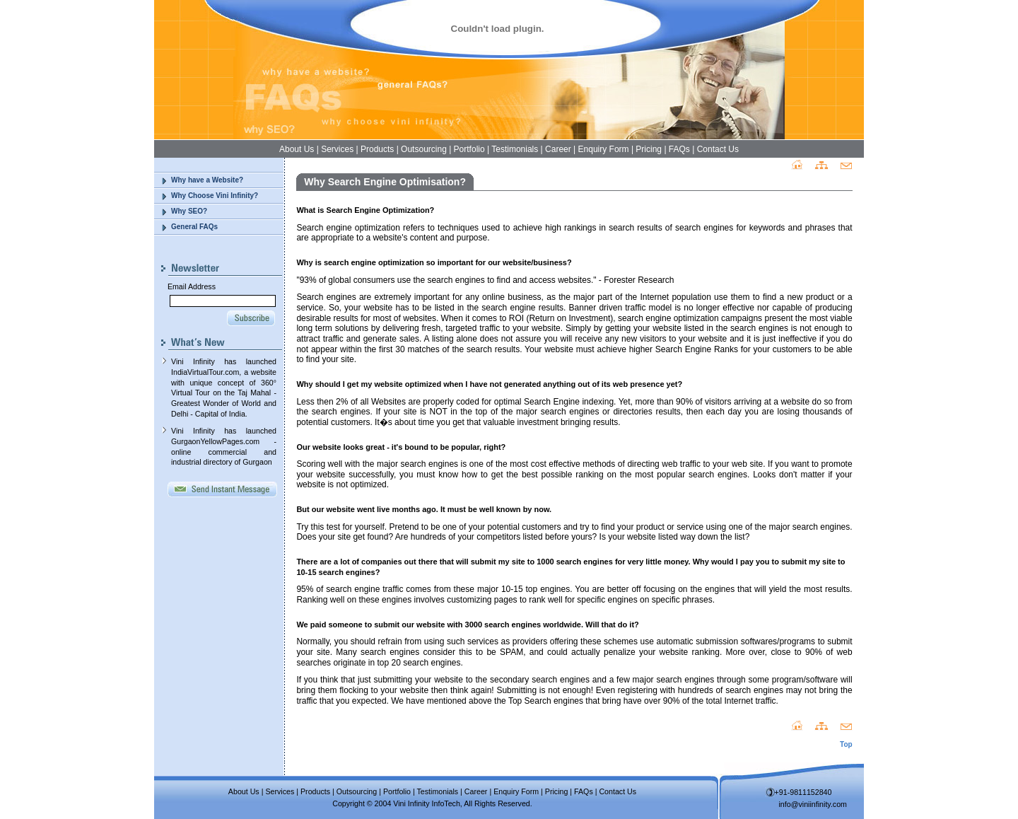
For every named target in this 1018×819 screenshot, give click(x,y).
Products (377, 149)
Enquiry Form (603, 149)
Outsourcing (424, 149)
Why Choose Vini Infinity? (214, 195)
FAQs (679, 149)
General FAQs (194, 227)
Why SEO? (189, 211)
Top (846, 744)
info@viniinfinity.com (813, 804)
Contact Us (718, 149)
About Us (296, 149)
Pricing (649, 149)
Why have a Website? (207, 180)
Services (337, 149)
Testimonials (514, 149)
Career (558, 149)
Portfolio (469, 149)
